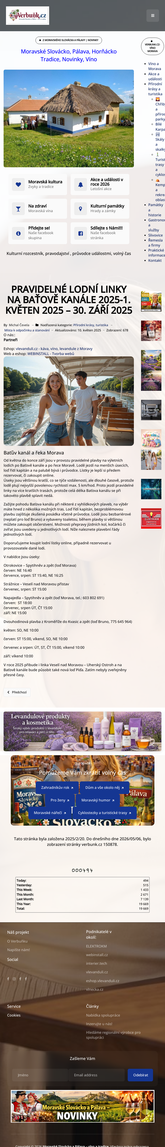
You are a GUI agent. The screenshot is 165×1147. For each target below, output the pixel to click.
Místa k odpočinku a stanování (27, 330)
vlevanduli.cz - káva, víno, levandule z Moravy (54, 348)
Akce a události (155, 76)
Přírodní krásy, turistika (90, 325)
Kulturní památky (107, 206)
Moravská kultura (45, 182)
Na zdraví (37, 206)
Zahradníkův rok (57, 787)
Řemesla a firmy (155, 243)
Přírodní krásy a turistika (155, 89)
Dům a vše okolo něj (104, 787)
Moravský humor (98, 800)
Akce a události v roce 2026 (107, 182)
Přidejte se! (39, 228)
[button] (152, 15)
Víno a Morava (154, 66)
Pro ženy (60, 800)
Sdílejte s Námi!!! (107, 228)
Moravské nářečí (50, 812)
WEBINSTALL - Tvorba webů (50, 353)
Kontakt (155, 260)
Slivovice (155, 235)
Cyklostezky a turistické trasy (105, 812)
